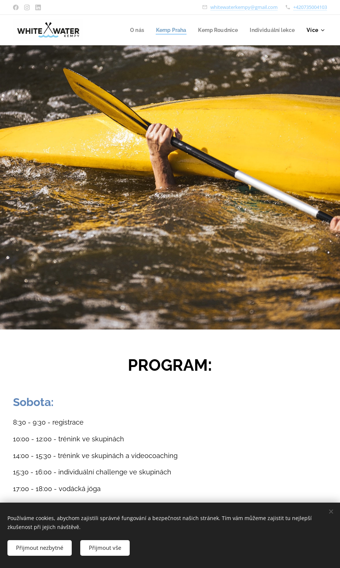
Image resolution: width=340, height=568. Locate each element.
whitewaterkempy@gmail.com (244, 7)
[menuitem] (130, 30)
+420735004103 (310, 7)
